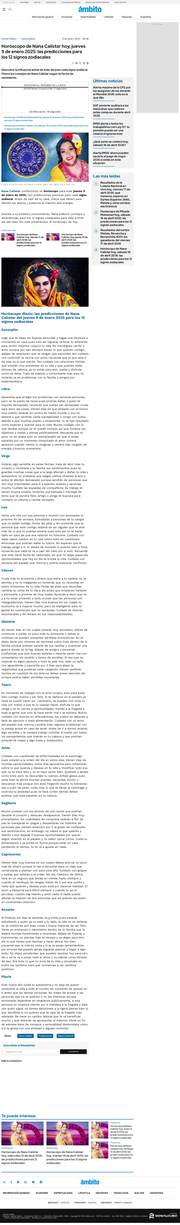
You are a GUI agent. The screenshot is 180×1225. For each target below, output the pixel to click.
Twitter (4, 1182)
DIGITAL (59, 1202)
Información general (42, 16)
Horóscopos (51, 2)
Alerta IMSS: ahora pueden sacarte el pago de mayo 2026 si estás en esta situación (111, 158)
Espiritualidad (88, 16)
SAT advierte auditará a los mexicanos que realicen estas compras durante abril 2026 (111, 110)
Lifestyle (108, 16)
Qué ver (139, 1193)
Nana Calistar (11, 191)
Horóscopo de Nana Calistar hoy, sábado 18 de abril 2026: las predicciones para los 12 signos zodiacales (116, 255)
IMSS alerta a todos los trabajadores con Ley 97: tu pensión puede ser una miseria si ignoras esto (111, 129)
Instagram (18, 1182)
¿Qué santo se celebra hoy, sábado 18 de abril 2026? (111, 143)
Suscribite (73, 1052)
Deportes (127, 16)
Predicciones (45, 1035)
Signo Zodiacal (65, 1035)
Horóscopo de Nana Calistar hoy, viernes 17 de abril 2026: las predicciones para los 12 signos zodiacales (30, 240)
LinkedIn (25, 1182)
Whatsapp (41, 1182)
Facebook (11, 1182)
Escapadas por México (71, 2)
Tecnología (24, 2)
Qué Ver (37, 2)
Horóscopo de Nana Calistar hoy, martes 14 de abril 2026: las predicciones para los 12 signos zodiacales (67, 1157)
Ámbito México (9, 39)
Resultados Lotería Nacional (97, 2)
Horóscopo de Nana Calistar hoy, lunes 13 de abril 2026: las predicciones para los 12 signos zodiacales (121, 1132)
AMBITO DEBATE (116, 1202)
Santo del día (120, 2)
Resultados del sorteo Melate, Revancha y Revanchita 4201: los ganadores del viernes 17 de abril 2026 (115, 236)
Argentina (145, 16)
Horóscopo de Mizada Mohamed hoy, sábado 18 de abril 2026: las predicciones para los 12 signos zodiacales (116, 218)
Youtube (33, 1182)
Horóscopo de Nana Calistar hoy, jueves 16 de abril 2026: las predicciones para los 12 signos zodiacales (75, 240)
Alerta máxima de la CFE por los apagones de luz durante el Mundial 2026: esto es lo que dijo (112, 92)
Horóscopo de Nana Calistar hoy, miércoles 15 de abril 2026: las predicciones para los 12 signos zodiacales (22, 1157)
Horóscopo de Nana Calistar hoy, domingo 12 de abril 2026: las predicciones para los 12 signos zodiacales (121, 1151)
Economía (67, 16)
